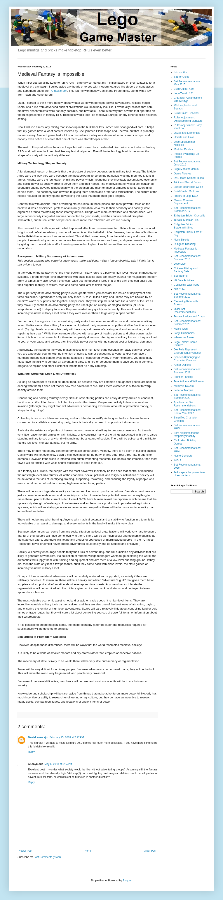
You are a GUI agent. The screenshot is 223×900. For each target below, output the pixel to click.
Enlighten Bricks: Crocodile (189, 215)
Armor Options (182, 364)
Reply (31, 751)
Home (88, 850)
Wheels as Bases (184, 337)
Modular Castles (183, 149)
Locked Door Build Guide (188, 186)
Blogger (127, 880)
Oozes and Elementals (187, 132)
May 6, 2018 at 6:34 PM (58, 764)
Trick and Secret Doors (187, 182)
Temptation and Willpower (189, 381)
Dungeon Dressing (184, 244)
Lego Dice (180, 263)
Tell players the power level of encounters (189, 474)
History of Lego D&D (186, 195)
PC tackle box (58, 90)
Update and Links (184, 137)
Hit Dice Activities (184, 280)
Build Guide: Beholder (186, 113)
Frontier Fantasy (183, 376)
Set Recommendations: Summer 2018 (187, 258)
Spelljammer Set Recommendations (185, 404)
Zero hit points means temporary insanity (186, 434)
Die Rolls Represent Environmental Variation (188, 351)
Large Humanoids (184, 333)
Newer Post (25, 850)
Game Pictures (182, 173)
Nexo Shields (181, 239)
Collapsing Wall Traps (186, 284)
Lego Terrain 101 (183, 93)
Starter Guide (181, 76)
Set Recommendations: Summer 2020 (187, 323)
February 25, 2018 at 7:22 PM (66, 737)
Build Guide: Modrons (186, 191)
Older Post (150, 850)
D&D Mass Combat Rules (189, 177)
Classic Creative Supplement (183, 202)
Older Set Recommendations (185, 311)
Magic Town (181, 328)
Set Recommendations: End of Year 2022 (187, 411)
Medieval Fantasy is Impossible (185, 250)
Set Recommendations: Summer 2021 (187, 371)
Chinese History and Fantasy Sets (185, 270)
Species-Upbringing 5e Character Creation (187, 359)
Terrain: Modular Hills (186, 219)
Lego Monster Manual (186, 169)
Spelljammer (181, 275)
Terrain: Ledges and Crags (189, 316)
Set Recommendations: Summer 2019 (187, 295)
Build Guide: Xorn (184, 88)
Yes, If (177, 460)
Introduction (181, 72)
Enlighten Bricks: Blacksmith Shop (183, 226)
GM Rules (179, 289)
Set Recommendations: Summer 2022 (187, 396)
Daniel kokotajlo (38, 737)
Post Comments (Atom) (47, 857)
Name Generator (183, 455)
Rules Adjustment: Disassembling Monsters (188, 119)
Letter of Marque (183, 390)
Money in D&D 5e (184, 385)
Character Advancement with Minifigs (188, 99)
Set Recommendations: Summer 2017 (187, 209)
